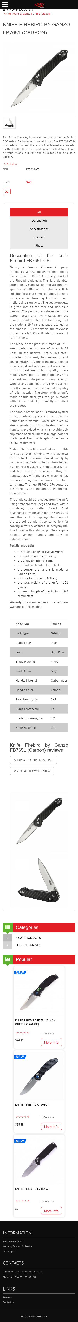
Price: (6, 182)
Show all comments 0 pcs (33, 760)
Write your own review (32, 771)
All (39, 212)
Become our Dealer (13, 1241)
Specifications (39, 229)
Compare (48, 1033)
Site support (9, 1251)
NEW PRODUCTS (20, 9)
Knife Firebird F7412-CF (32, 1188)
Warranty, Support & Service (17, 1246)
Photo (39, 245)
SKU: (5, 169)
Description (39, 220)
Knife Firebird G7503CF (32, 1104)
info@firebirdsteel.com (26, 1271)
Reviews (39, 237)
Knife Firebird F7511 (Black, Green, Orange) (35, 1022)
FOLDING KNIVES (22, 945)
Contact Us (8, 1302)
